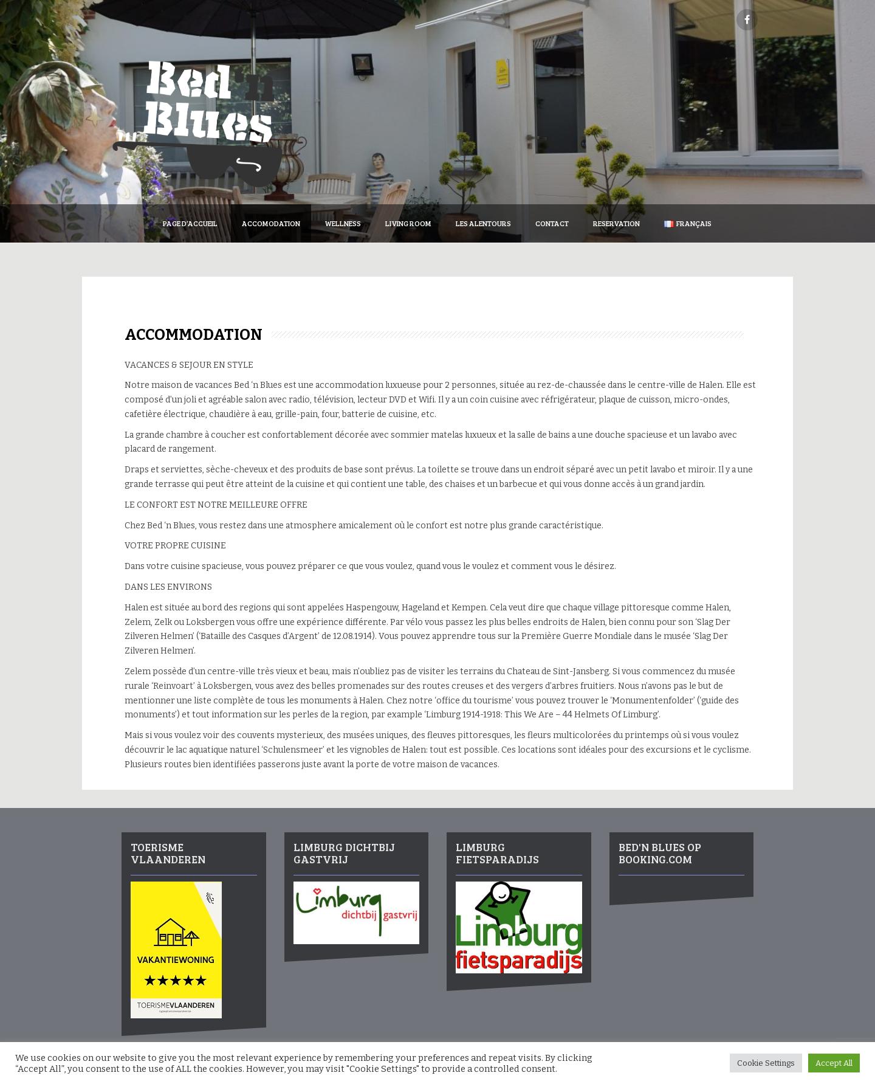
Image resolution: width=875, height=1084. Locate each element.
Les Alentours (483, 223)
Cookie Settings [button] (766, 1063)
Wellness (342, 223)
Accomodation (271, 223)
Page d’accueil (190, 223)
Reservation (616, 223)
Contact (552, 223)
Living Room (408, 223)
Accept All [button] (834, 1063)
